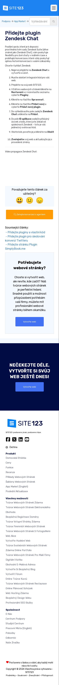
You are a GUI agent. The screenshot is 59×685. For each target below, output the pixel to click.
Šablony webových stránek (20, 481)
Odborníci (11, 637)
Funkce (9, 467)
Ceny (8, 462)
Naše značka (13, 642)
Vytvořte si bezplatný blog (20, 569)
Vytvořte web (29, 321)
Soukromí (22, 675)
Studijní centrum (15, 623)
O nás (9, 614)
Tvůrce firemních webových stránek (25, 526)
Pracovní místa (19, 628)
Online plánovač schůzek (19, 588)
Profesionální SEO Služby (19, 602)
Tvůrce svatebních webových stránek (26, 545)
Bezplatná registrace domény (22, 516)
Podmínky (11, 675)
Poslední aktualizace (17, 491)
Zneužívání (34, 675)
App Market (20, 21)
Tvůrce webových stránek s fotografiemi (28, 531)
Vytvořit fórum (14, 574)
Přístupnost (47, 675)
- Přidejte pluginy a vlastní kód (25, 232)
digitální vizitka (14, 559)
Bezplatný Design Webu (18, 597)
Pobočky (10, 633)
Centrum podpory (15, 618)
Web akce (11, 536)
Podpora (6, 21)
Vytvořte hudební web (18, 540)
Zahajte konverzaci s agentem (29, 214)
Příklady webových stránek (20, 477)
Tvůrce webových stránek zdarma (24, 502)
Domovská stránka (16, 458)
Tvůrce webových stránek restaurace (26, 583)
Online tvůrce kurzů (16, 578)
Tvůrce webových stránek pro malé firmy (28, 555)
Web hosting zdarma (17, 593)
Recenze (10, 472)
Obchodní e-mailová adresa (20, 564)
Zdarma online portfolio (19, 550)
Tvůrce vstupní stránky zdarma (23, 521)
